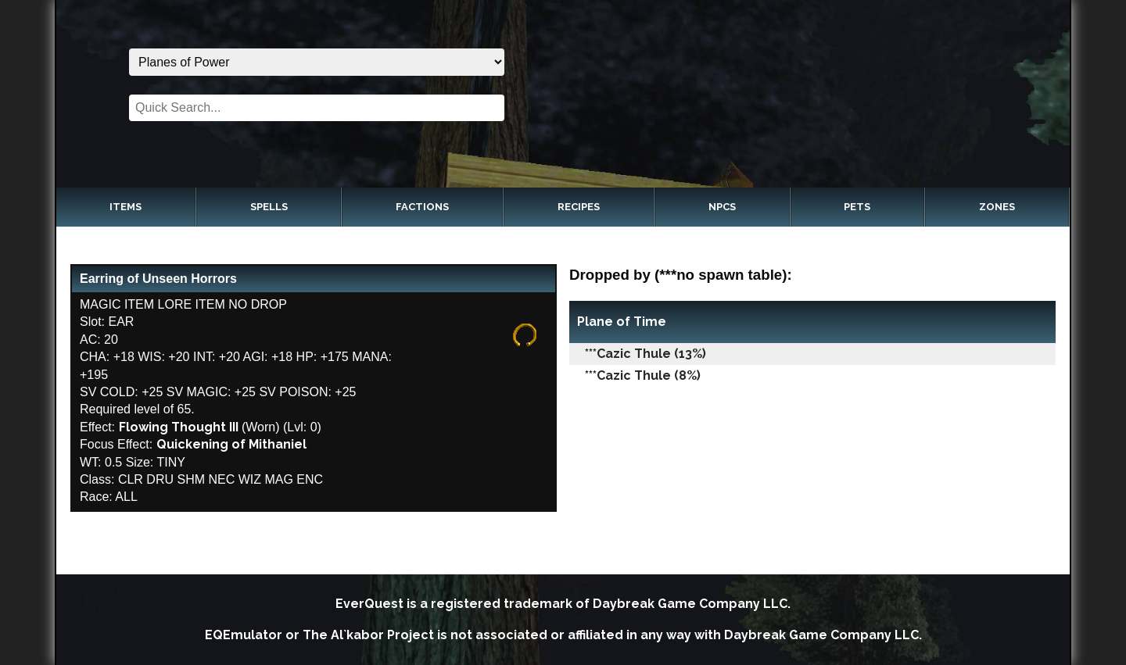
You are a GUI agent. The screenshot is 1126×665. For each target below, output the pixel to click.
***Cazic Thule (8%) (643, 375)
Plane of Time (621, 321)
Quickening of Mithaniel (231, 444)
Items (125, 207)
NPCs (722, 207)
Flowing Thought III (178, 427)
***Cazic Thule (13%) (645, 353)
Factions (422, 207)
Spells (269, 207)
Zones (997, 207)
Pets (857, 207)
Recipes (579, 207)
